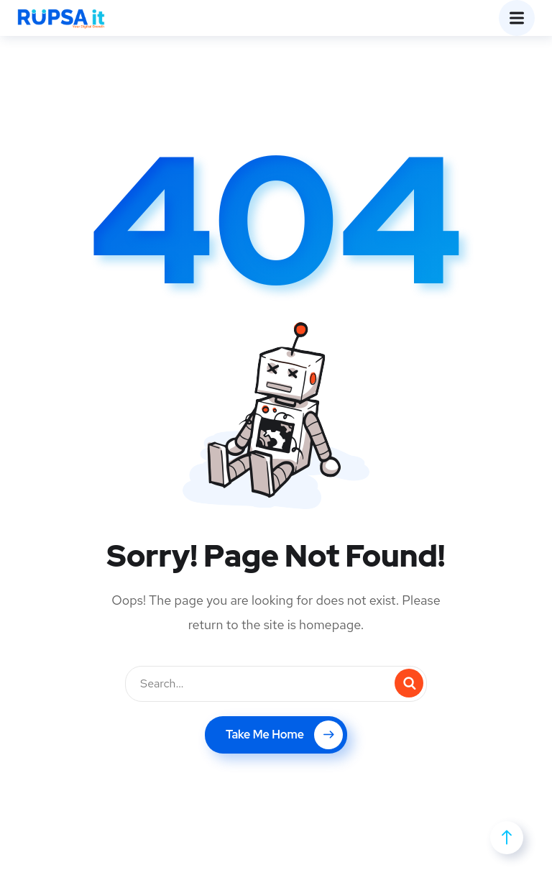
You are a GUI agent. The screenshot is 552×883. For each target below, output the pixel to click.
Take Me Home (284, 734)
